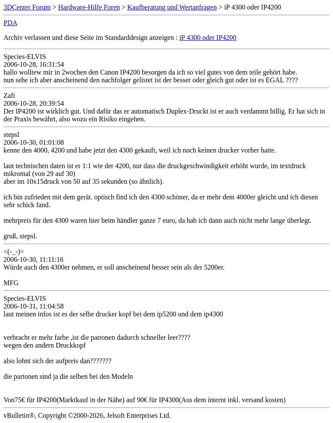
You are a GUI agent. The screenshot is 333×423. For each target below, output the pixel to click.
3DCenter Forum (27, 7)
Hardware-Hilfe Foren (89, 7)
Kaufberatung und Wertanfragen (172, 7)
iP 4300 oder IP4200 (208, 37)
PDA (10, 22)
